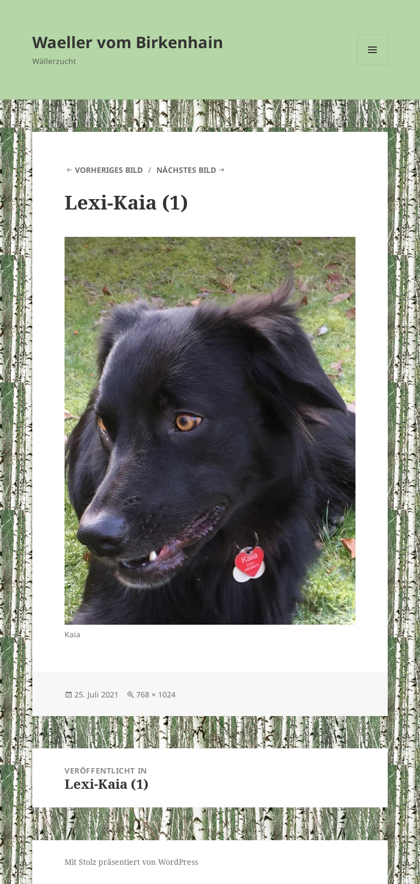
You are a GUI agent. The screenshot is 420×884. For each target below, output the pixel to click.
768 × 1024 (156, 694)
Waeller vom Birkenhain (127, 42)
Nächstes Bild (186, 170)
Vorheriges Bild (109, 170)
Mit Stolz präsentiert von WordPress (131, 862)
